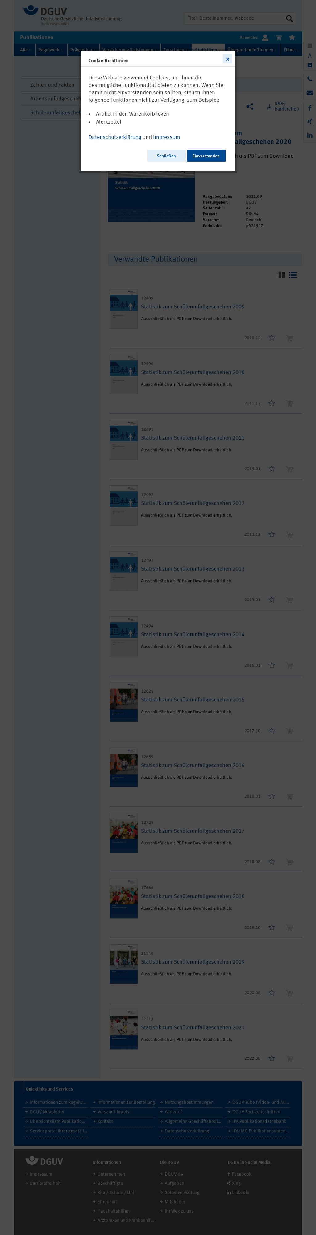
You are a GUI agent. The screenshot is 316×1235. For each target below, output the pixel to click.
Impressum (166, 137)
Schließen (166, 156)
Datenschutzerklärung (115, 137)
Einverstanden (206, 156)
